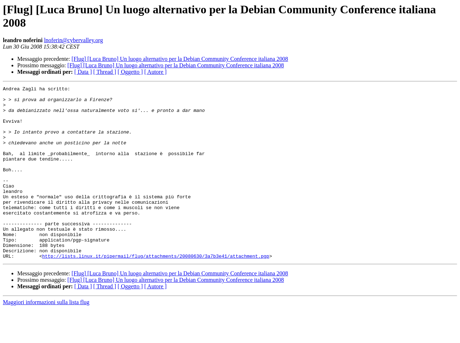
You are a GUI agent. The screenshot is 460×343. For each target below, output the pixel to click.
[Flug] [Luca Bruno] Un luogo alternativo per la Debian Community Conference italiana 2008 (180, 59)
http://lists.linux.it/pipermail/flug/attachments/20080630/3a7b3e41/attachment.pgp (155, 290)
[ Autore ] (155, 72)
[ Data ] (83, 72)
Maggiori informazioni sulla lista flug (46, 337)
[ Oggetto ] (130, 72)
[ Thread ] (104, 72)
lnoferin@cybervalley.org (73, 40)
